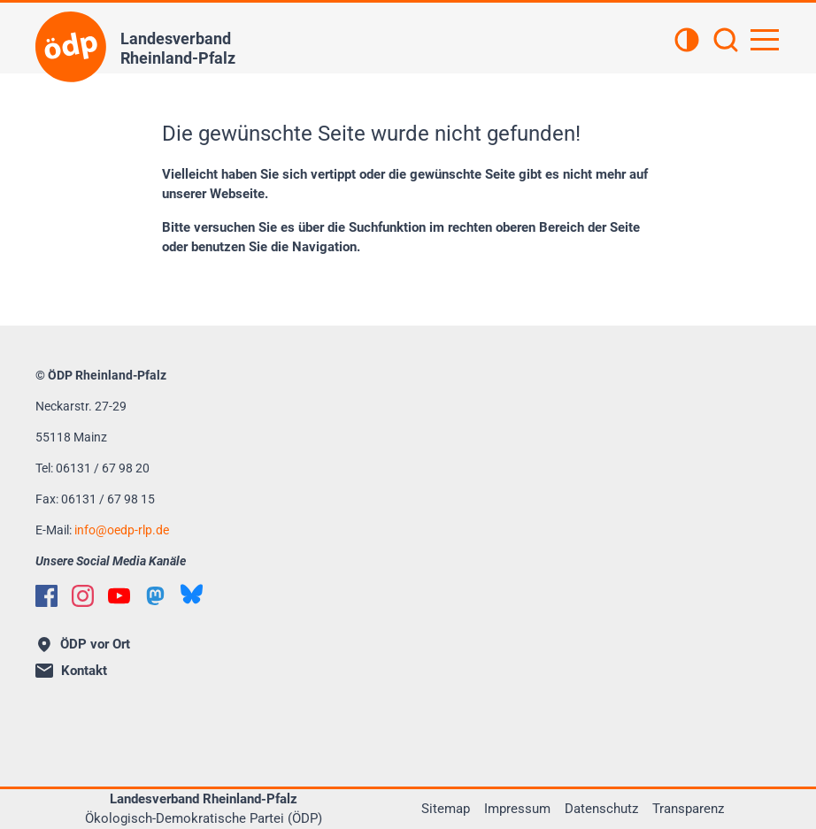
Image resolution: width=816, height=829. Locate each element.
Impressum (517, 809)
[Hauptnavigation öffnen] (765, 40)
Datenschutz (601, 809)
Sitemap (445, 809)
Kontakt (71, 671)
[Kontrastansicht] (687, 41)
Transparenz (688, 809)
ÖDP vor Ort (84, 644)
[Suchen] (726, 41)
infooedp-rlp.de (121, 530)
